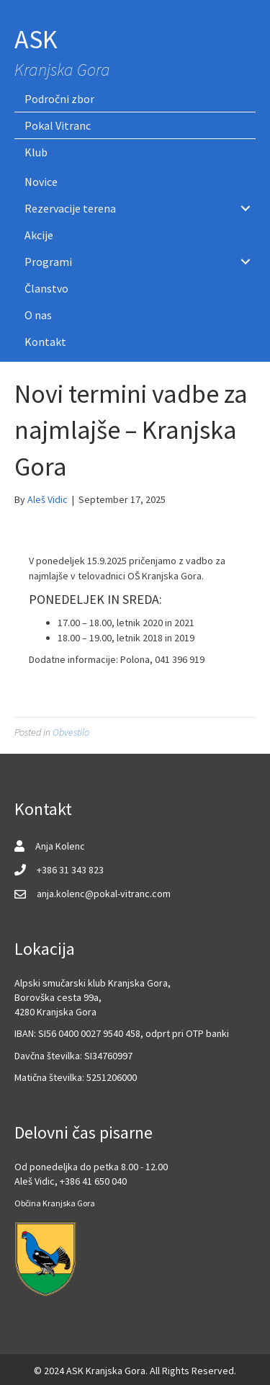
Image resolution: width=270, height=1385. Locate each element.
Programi (48, 261)
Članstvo (46, 288)
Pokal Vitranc (57, 125)
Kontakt (45, 341)
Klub (36, 152)
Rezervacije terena (70, 208)
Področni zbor (59, 99)
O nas (38, 315)
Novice (41, 181)
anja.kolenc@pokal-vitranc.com (104, 893)
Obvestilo (71, 732)
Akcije (38, 235)
